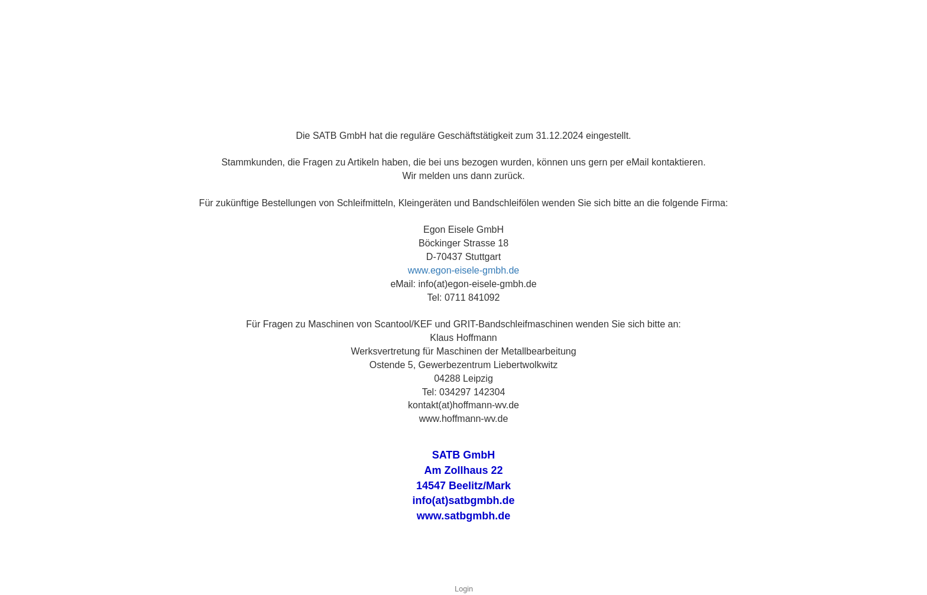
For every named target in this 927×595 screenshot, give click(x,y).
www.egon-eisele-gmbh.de (464, 270)
